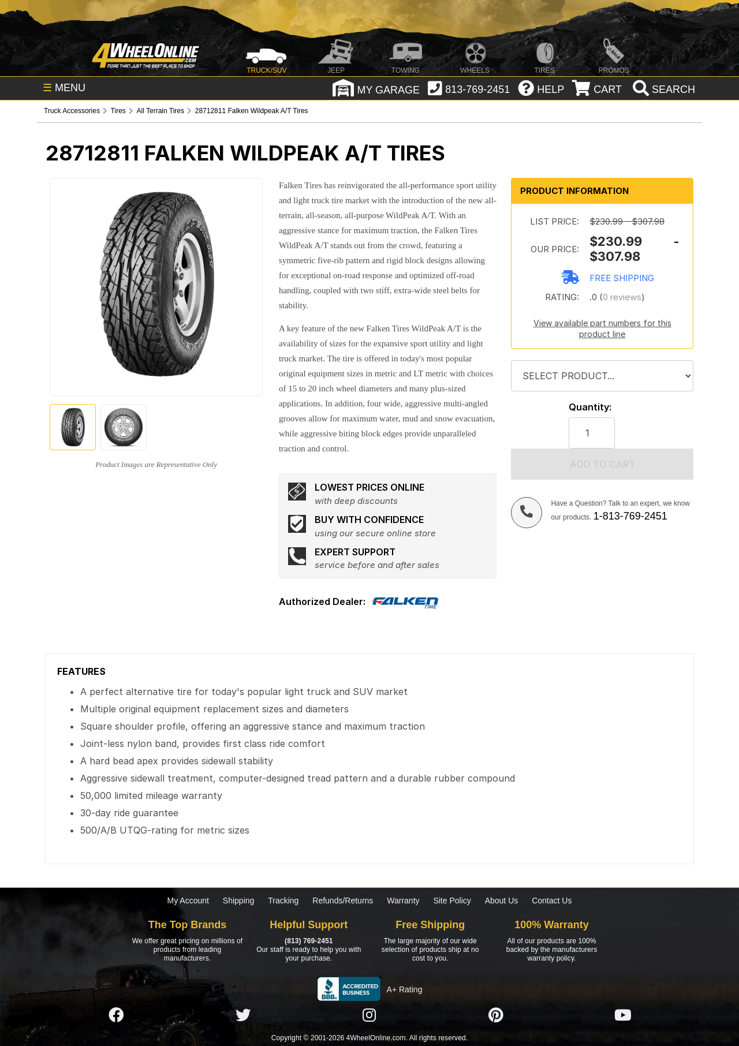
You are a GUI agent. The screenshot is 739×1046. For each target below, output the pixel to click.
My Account (188, 900)
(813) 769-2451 (309, 941)
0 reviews (622, 297)
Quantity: (590, 407)
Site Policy (452, 900)
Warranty (403, 900)
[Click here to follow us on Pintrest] (495, 1015)
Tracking (283, 900)
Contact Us (552, 900)
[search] (662, 89)
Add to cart (602, 464)
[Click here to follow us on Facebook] (116, 1015)
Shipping (239, 900)
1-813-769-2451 (630, 516)
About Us (501, 900)
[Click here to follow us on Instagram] (369, 1015)
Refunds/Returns (342, 900)
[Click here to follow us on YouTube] (623, 1015)
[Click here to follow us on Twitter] (243, 1015)
